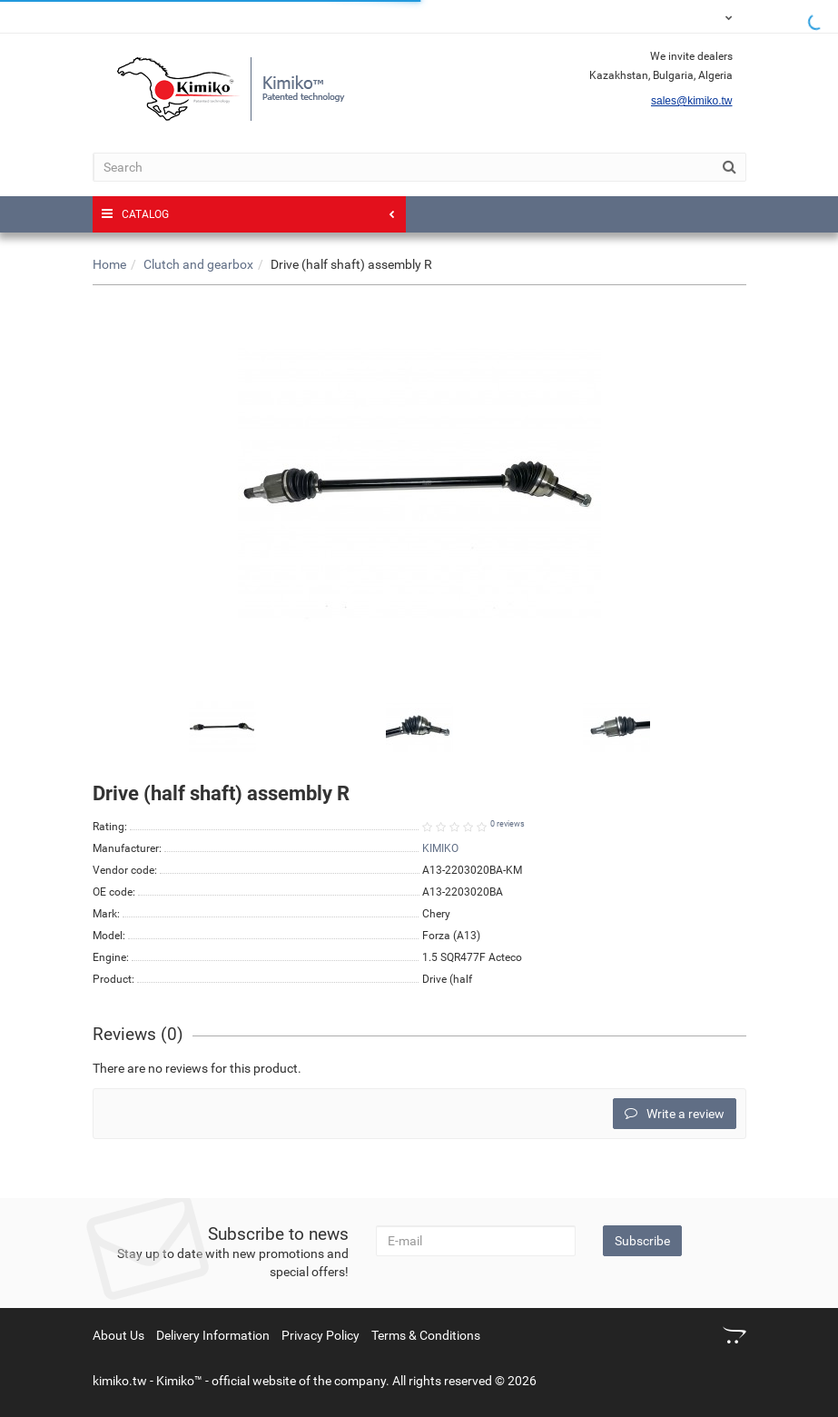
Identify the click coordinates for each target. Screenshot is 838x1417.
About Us (118, 1335)
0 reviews (507, 823)
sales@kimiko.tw (692, 100)
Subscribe (642, 1241)
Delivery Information (213, 1335)
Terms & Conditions (425, 1335)
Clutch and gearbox (198, 264)
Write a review (675, 1113)
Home (109, 264)
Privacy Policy (320, 1335)
